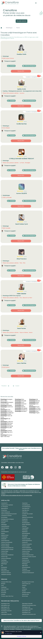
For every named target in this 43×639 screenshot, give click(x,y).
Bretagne (6, 405)
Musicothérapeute (26, 533)
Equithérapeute (4, 520)
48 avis (25, 52)
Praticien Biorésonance (27, 540)
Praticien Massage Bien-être (7, 547)
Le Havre (34, 408)
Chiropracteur (4, 510)
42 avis (25, 256)
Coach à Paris (4, 612)
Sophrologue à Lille (5, 607)
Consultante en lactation (6, 515)
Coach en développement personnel (9, 513)
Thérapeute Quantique (6, 574)
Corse (5, 409)
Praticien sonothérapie (6, 558)
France (18, 27)
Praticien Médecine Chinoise (7, 549)
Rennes (34, 400)
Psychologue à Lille (26, 607)
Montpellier (21, 408)
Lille (33, 399)
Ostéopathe (3, 538)
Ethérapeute (25, 520)
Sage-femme (25, 565)
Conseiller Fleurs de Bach (27, 513)
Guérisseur (24, 526)
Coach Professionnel (5, 512)
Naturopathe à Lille (26, 610)
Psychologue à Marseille (6, 610)
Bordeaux (21, 411)
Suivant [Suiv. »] (15, 386)
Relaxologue (24, 563)
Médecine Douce (4, 535)
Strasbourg (21, 409)
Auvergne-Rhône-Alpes (6, 581)
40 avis (25, 326)
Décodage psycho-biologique (7, 519)
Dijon (34, 411)
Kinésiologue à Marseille (6, 614)
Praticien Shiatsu (25, 553)
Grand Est (6, 411)
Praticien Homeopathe (27, 544)
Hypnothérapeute (5, 528)
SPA (2, 565)
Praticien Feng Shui (5, 544)
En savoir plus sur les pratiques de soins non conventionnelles (16, 495)
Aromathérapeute (26, 504)
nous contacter (27, 629)
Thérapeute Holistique (6, 572)
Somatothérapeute (26, 567)
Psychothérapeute (26, 562)
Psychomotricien (25, 560)
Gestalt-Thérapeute (26, 524)
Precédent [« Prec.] (5, 386)
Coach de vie (24, 512)
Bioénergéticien (4, 508)
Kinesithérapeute (5, 531)
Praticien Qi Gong (26, 551)
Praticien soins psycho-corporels (29, 556)
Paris (19, 399)
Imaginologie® (25, 528)
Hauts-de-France (4, 589)
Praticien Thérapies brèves (27, 554)
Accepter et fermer (21, 636)
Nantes (20, 406)
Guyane (6, 414)
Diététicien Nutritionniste (27, 517)
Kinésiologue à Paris (5, 608)
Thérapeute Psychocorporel (28, 572)
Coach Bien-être (25, 510)
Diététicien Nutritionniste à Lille (29, 614)
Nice (19, 405)
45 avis (25, 191)
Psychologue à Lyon (26, 612)
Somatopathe (4, 567)
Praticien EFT (25, 542)
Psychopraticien (4, 562)
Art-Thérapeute (4, 506)
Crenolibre (4, 462)
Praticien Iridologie (5, 545)
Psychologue (4, 560)
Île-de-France (25, 596)
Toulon (34, 406)
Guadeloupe (7, 412)
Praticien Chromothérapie (6, 542)
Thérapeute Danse (5, 570)
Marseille (20, 400)
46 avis (25, 156)
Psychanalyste (25, 558)
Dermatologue (4, 517)
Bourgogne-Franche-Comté (28, 581)
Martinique (7, 423)
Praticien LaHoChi (26, 545)
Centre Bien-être (25, 508)
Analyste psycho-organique (7, 504)
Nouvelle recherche (21, 21)
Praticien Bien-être (5, 540)
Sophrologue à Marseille (27, 603)
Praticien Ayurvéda (26, 538)
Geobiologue (4, 524)
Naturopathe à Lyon (5, 605)
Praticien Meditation (26, 547)
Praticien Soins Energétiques (7, 554)
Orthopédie (24, 537)
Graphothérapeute (5, 526)
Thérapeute (24, 569)
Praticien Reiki (4, 553)
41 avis (25, 291)
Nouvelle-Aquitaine (26, 592)
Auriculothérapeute (26, 506)
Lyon (19, 402)
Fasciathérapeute (26, 522)
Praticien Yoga (4, 556)
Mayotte (6, 424)
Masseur (3, 533)
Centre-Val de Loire (26, 583)
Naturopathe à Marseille (27, 608)
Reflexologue (4, 563)
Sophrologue (4, 569)
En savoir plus (8, 633)
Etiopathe (3, 522)
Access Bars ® (4, 503)
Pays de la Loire (25, 594)
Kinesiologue (9, 27)
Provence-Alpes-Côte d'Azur (7, 596)
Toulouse (20, 403)
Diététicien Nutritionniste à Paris (29, 605)
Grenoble (35, 409)
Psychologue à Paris (5, 603)
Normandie (7, 426)
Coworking (24, 515)
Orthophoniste (4, 537)
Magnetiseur (25, 531)
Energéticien (25, 519)
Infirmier (3, 529)
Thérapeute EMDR (26, 570)
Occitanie (6, 430)
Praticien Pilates (4, 551)
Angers (34, 412)
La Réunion (7, 421)
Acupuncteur (25, 503)
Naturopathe (25, 535)
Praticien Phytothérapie (27, 549)
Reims (34, 402)
